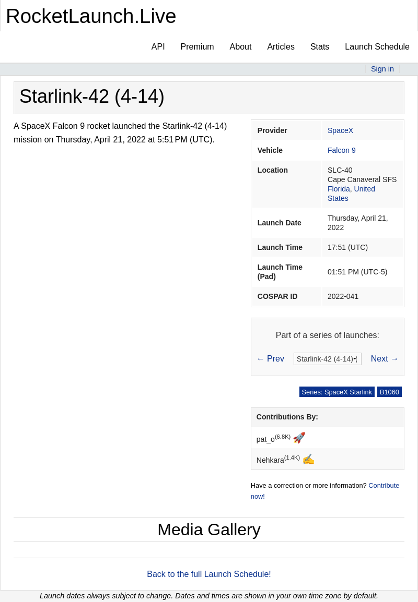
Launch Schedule (377, 46)
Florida (339, 189)
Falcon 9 (342, 150)
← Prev (270, 358)
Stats (319, 46)
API (158, 46)
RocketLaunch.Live (91, 16)
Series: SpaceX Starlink (337, 392)
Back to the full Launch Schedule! (209, 574)
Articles (280, 46)
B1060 (389, 392)
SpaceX (340, 130)
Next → (385, 358)
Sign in (382, 69)
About (241, 46)
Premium (197, 46)
